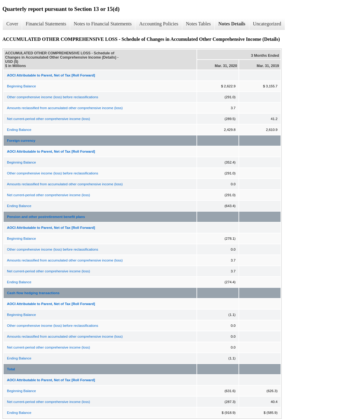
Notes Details (231, 23)
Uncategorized (267, 23)
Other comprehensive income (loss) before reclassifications (52, 97)
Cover (12, 23)
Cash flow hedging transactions (33, 293)
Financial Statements (46, 23)
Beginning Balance (21, 86)
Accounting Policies (158, 23)
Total (11, 369)
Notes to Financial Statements (103, 23)
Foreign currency (21, 140)
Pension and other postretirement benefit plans (46, 217)
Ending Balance (19, 130)
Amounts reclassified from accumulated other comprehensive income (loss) (65, 108)
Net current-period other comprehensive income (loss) (48, 119)
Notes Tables (198, 23)
